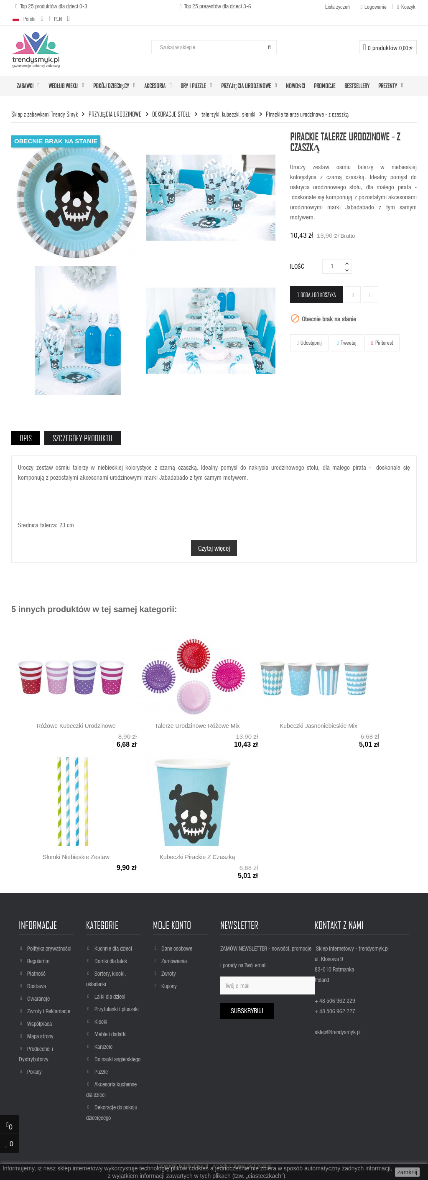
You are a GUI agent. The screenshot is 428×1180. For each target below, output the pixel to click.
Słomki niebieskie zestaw (76, 857)
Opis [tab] (26, 438)
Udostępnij (311, 342)
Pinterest (384, 342)
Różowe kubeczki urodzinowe (75, 725)
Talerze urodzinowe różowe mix (197, 725)
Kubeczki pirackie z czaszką (197, 857)
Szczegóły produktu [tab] (82, 438)
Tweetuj (349, 342)
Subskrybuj (247, 1011)
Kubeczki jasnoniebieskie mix (318, 725)
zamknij (407, 1172)
